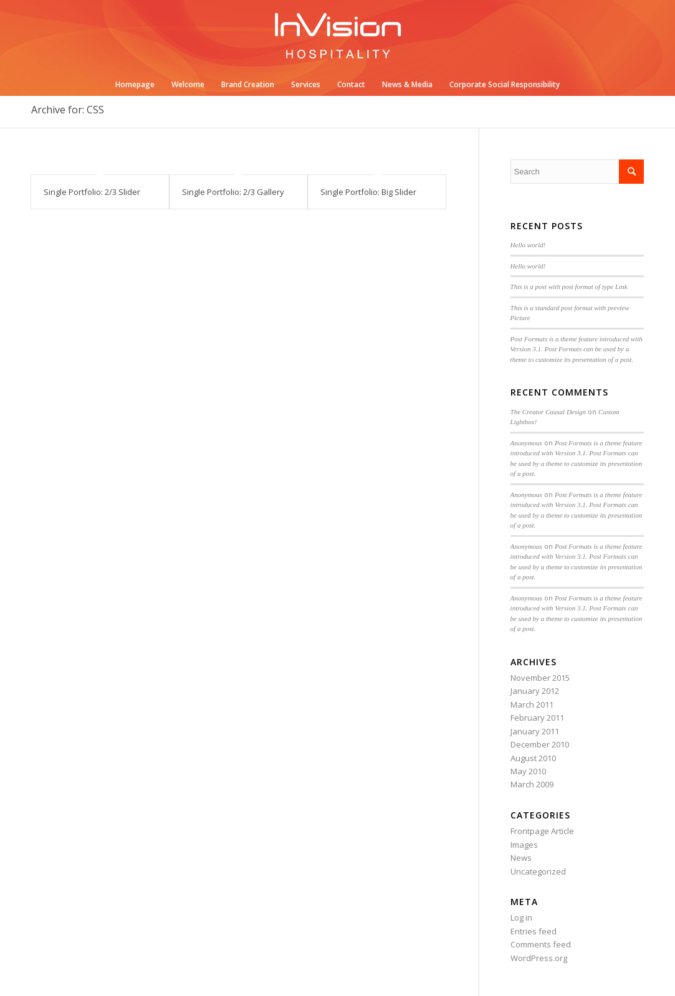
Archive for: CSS (67, 109)
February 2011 (537, 717)
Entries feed (533, 931)
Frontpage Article (542, 831)
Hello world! (528, 245)
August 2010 (533, 758)
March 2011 (531, 704)
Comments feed (540, 944)
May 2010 (528, 771)
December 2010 (539, 744)
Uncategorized (538, 871)
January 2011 (534, 731)
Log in (521, 917)
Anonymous (526, 443)
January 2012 (534, 690)
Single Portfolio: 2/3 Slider (92, 191)
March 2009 (531, 784)
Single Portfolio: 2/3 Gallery (233, 191)
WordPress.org (538, 958)
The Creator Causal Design (548, 411)
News (521, 857)
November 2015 (540, 677)
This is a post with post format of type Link (569, 286)
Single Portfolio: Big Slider (368, 191)
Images (524, 844)
